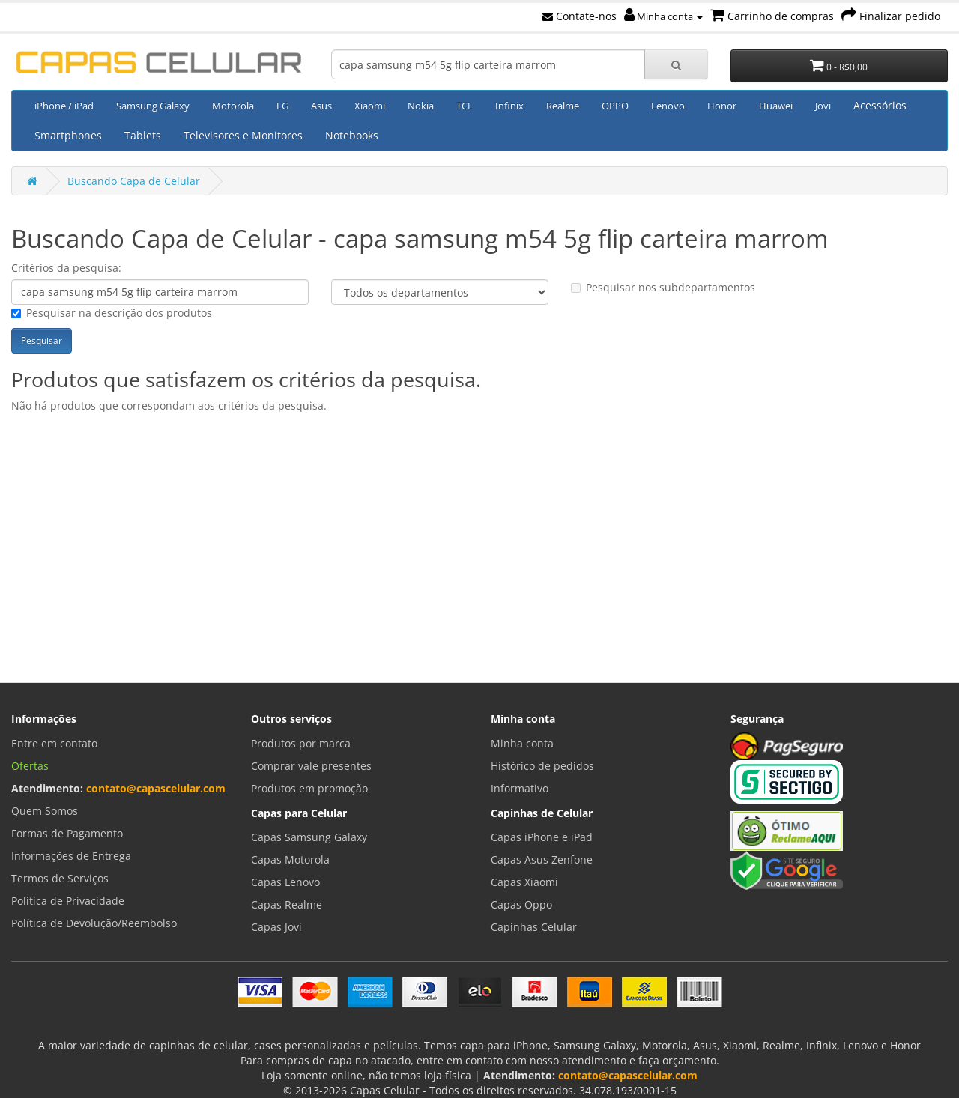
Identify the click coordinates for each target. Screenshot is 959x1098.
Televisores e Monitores (243, 135)
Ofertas (30, 766)
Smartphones (68, 135)
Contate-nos (579, 16)
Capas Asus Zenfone (542, 859)
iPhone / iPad (64, 105)
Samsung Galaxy (153, 105)
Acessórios (880, 105)
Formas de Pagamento (67, 833)
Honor (721, 105)
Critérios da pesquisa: (66, 268)
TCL (464, 105)
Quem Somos (44, 811)
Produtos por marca (301, 743)
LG (282, 105)
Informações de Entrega (71, 856)
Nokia (421, 105)
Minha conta (663, 16)
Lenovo (668, 105)
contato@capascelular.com (156, 788)
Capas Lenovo (285, 882)
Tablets (142, 135)
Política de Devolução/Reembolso (94, 923)
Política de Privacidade (67, 901)
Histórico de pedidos (542, 766)
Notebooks (351, 135)
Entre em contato (54, 743)
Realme (562, 105)
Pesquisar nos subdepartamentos (663, 287)
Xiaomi (369, 105)
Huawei (776, 105)
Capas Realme (286, 904)
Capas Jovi (276, 927)
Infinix (509, 105)
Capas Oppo (521, 904)
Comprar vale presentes (311, 766)
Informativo (519, 788)
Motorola (233, 105)
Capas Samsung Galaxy (309, 837)
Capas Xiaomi (524, 882)
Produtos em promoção (309, 788)
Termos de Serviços (60, 878)
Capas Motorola (290, 859)
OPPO (615, 105)
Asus (321, 105)
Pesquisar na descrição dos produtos (111, 313)
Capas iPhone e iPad (542, 837)
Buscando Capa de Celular (133, 181)
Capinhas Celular (534, 927)
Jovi (823, 105)
